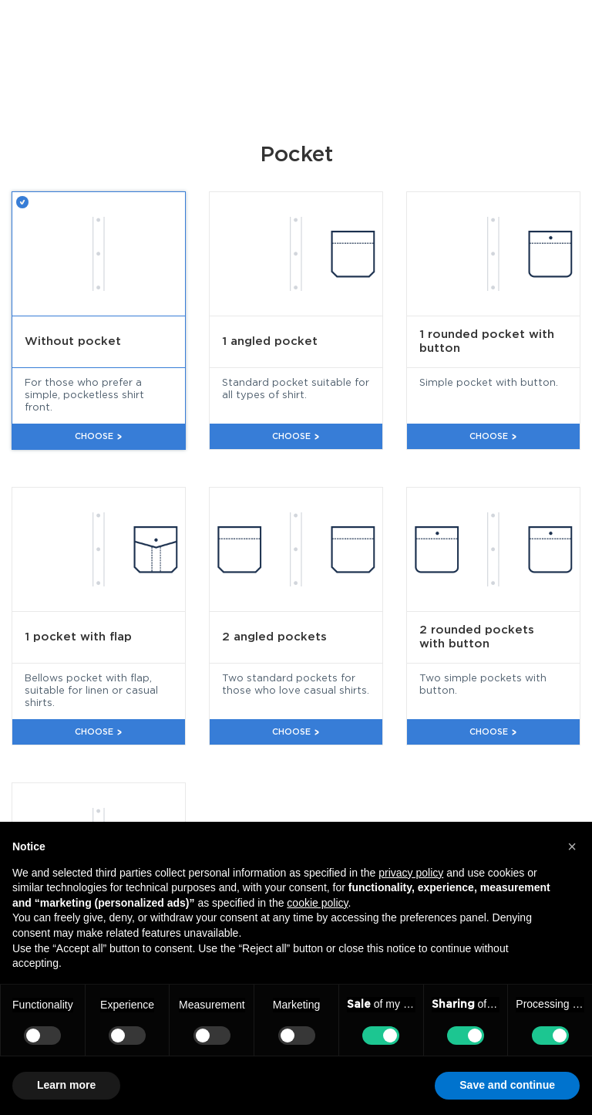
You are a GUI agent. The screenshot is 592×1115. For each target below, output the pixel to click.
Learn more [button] (66, 1085)
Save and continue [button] (507, 1085)
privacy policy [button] (410, 873)
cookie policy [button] (317, 903)
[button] (572, 846)
